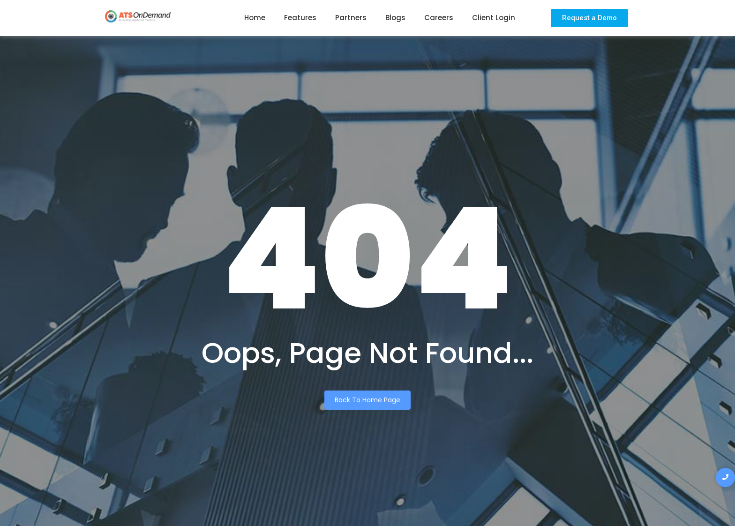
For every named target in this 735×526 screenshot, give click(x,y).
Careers (438, 18)
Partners (351, 18)
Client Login (493, 18)
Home (254, 18)
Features (300, 18)
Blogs (395, 18)
